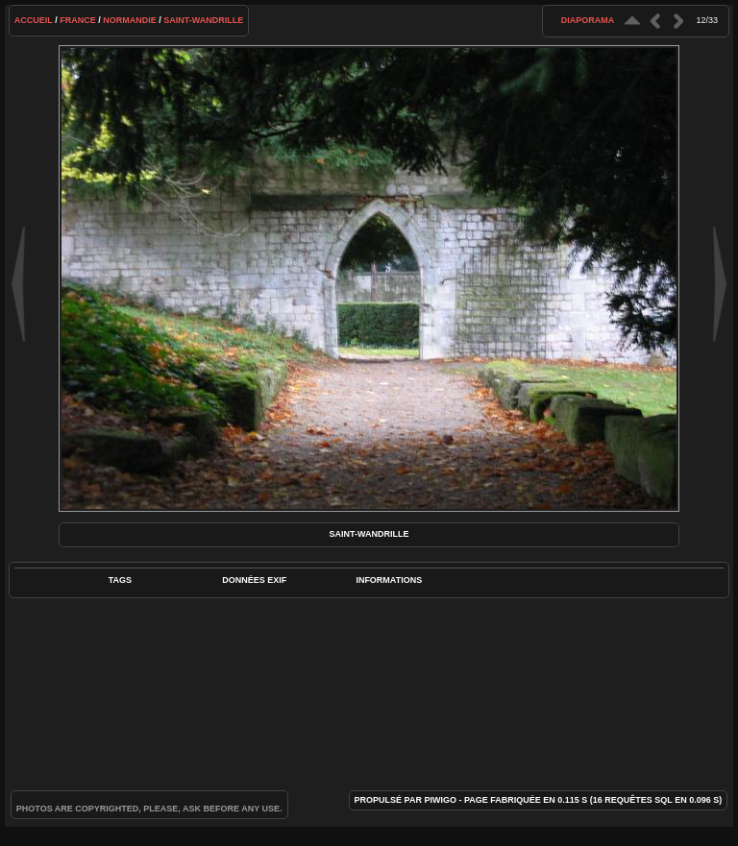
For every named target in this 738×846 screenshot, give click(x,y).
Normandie (130, 20)
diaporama (588, 20)
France (78, 20)
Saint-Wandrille (203, 20)
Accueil (33, 20)
